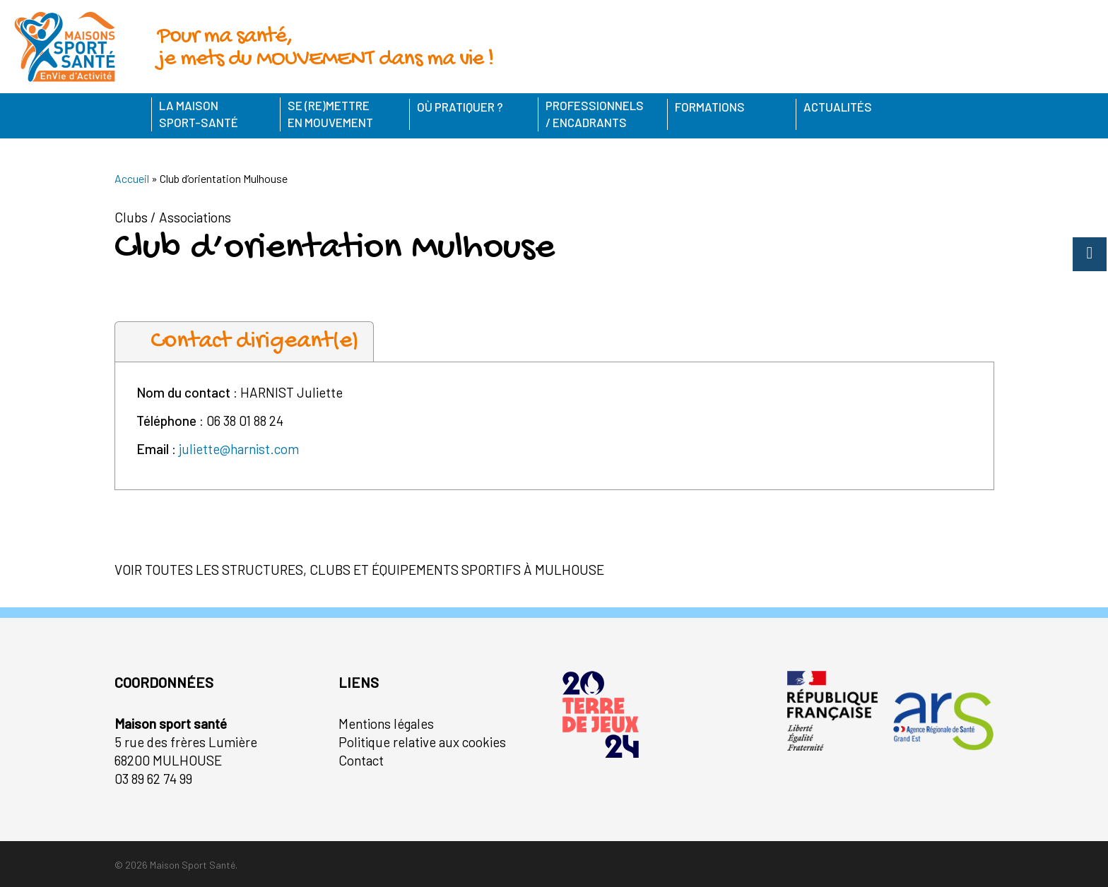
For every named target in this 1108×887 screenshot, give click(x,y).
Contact (361, 760)
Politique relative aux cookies (422, 742)
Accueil (131, 178)
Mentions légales (386, 723)
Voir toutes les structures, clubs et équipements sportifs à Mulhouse (359, 569)
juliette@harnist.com (239, 449)
